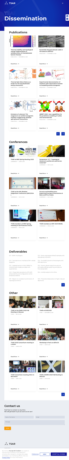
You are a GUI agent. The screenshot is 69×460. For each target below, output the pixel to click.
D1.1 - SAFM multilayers (15, 255)
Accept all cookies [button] (58, 454)
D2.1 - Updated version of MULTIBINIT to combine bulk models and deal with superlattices (20, 267)
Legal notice (7, 448)
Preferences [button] (35, 454)
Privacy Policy (6, 457)
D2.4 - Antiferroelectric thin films (47, 272)
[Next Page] (63, 133)
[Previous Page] (58, 133)
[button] (63, 3)
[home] (9, 3)
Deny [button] (44, 454)
